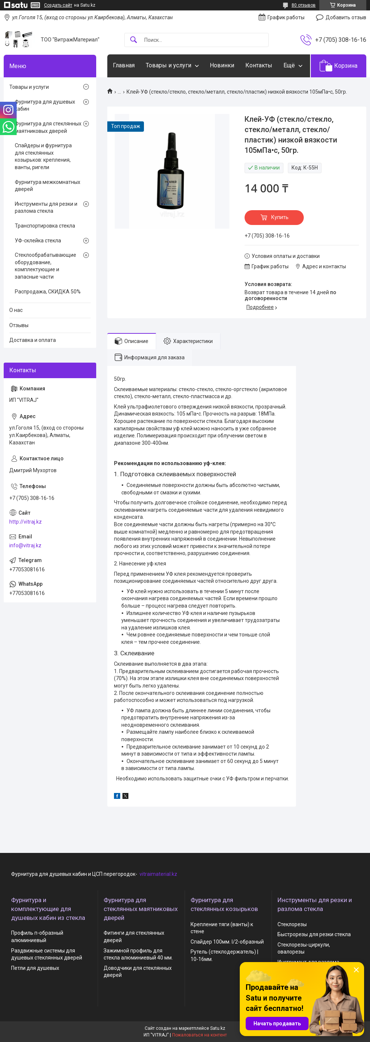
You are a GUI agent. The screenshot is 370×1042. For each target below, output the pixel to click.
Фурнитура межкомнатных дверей (47, 185)
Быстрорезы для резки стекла (314, 934)
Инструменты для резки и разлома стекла (46, 207)
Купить (280, 217)
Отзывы (18, 325)
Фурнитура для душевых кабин (45, 105)
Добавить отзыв (346, 17)
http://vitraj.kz (25, 522)
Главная (124, 65)
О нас (16, 310)
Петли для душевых (35, 968)
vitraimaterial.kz (158, 874)
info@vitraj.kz (25, 545)
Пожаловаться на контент (199, 1035)
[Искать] (133, 40)
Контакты (258, 65)
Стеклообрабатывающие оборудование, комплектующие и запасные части (45, 266)
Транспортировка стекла (45, 226)
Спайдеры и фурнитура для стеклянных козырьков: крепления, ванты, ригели (43, 156)
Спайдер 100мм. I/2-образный (227, 942)
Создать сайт (58, 5)
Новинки (222, 65)
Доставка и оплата (32, 340)
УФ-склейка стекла (38, 240)
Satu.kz (217, 1028)
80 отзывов (304, 5)
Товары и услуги (168, 65)
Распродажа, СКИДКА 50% (48, 292)
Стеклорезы (292, 924)
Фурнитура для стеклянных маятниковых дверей (48, 127)
